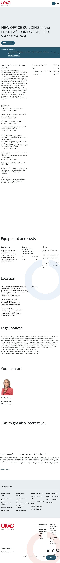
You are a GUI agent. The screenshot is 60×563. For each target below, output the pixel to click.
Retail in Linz (49, 502)
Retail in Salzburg (21, 510)
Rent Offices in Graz (36, 506)
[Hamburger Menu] (58, 3)
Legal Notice (29, 556)
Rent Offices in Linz (51, 499)
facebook (52, 550)
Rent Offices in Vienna (7, 507)
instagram (57, 550)
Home (6, 3)
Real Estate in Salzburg (22, 503)
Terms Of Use (36, 556)
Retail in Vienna (5, 510)
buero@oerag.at (7, 404)
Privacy (24, 556)
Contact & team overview (8, 552)
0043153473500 (7, 401)
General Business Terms (46, 556)
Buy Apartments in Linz (52, 496)
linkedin (48, 550)
